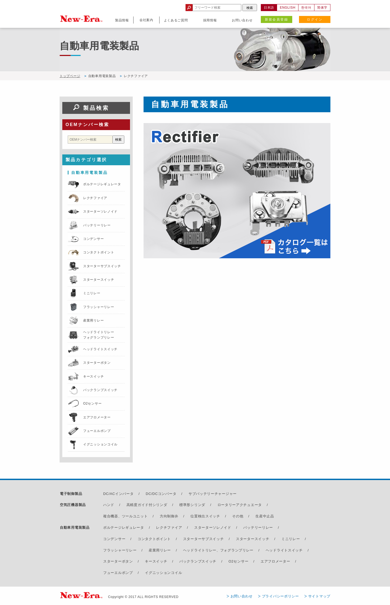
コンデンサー (114, 539)
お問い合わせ (241, 596)
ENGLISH (287, 7)
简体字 (322, 7)
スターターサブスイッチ (203, 539)
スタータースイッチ (252, 539)
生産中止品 (264, 516)
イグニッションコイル (163, 573)
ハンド (108, 505)
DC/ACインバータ (118, 494)
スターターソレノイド (212, 527)
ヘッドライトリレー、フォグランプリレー (218, 550)
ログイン (315, 19)
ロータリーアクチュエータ (239, 505)
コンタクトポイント (154, 539)
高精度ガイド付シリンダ (146, 505)
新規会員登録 (276, 19)
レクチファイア (169, 527)
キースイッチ (156, 561)
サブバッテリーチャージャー (212, 494)
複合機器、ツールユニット (125, 516)
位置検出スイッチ (205, 516)
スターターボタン (118, 561)
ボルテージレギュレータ (123, 527)
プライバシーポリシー (280, 596)
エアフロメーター (275, 561)
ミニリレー (290, 539)
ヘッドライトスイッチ (284, 550)
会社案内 (146, 20)
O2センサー (239, 561)
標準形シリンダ (192, 505)
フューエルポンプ (118, 573)
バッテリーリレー (258, 527)
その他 (237, 516)
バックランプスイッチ (197, 561)
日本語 (269, 7)
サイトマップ (319, 596)
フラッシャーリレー (119, 550)
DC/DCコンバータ (161, 494)
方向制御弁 (169, 516)
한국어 (306, 7)
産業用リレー (160, 550)
